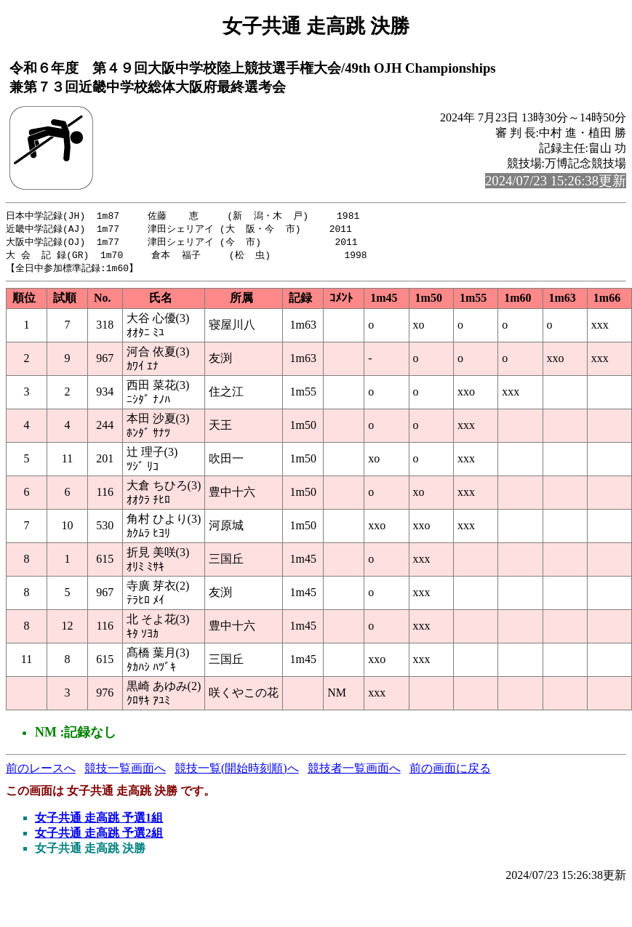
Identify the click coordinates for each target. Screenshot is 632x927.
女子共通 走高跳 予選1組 (99, 821)
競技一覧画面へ (125, 772)
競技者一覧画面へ (354, 772)
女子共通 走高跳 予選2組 (99, 836)
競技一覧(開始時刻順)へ (237, 772)
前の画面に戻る (450, 772)
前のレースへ (41, 772)
